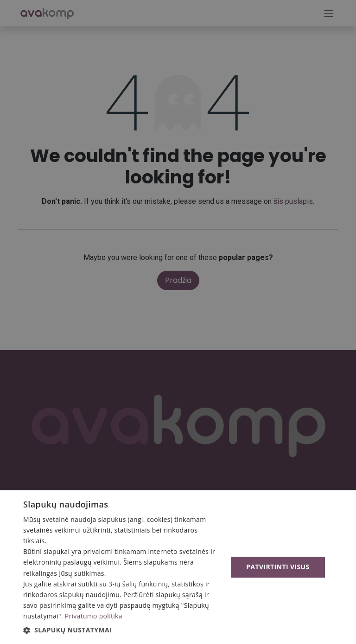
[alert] (178, 322)
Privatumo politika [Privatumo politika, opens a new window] (93, 615)
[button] (122, 630)
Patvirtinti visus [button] (278, 566)
